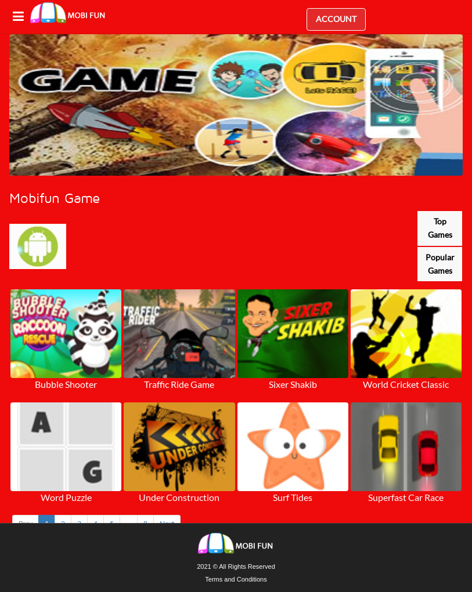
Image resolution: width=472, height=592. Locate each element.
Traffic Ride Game (179, 384)
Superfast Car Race (406, 497)
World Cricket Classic (406, 384)
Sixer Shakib (293, 384)
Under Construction (179, 497)
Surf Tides (292, 497)
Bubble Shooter (66, 384)
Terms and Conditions (235, 579)
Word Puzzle (66, 497)
